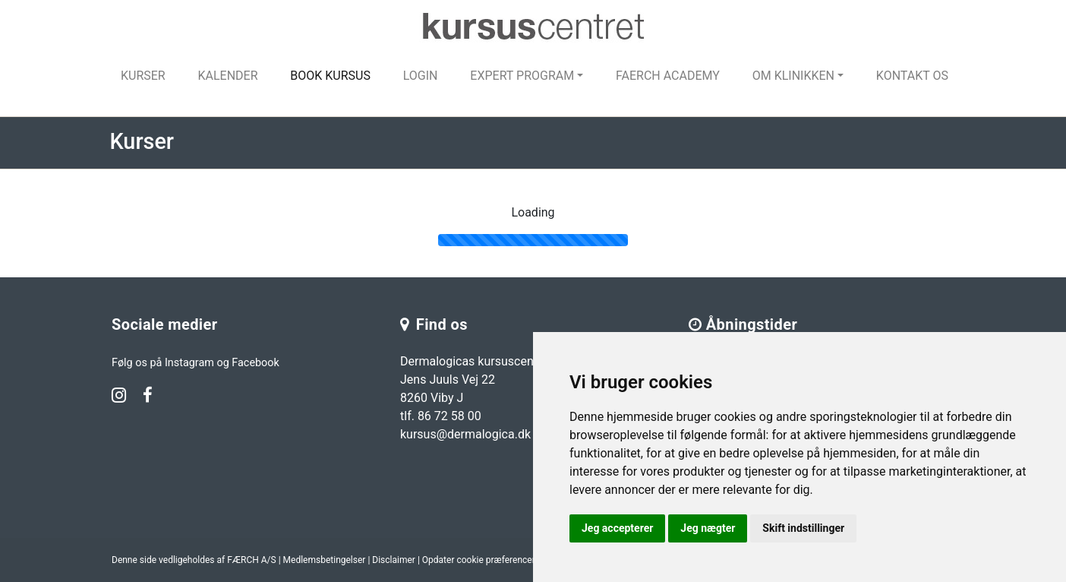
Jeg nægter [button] (707, 528)
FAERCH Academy (668, 75)
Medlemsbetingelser (324, 560)
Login (420, 75)
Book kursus (330, 75)
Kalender (227, 75)
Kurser (143, 75)
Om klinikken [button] (793, 75)
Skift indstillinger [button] (803, 528)
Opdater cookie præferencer (478, 560)
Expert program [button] (522, 75)
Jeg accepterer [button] (617, 528)
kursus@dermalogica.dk (465, 434)
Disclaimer (393, 560)
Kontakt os (912, 75)
